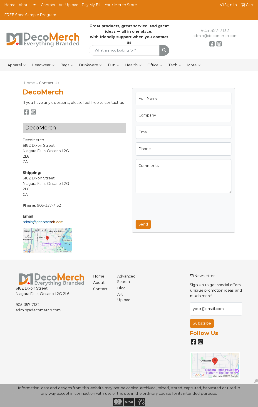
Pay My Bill (92, 5)
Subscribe (202, 323)
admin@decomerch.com (215, 36)
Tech (174, 65)
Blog (121, 288)
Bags (66, 65)
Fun (113, 65)
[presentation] (170, 206)
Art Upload (69, 5)
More (194, 65)
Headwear (43, 65)
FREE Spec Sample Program (30, 15)
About (24, 5)
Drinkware (90, 65)
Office (154, 65)
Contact (48, 5)
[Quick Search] (124, 50)
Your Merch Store (121, 5)
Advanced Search (126, 279)
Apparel (16, 65)
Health (133, 65)
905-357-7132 (215, 30)
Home (9, 5)
